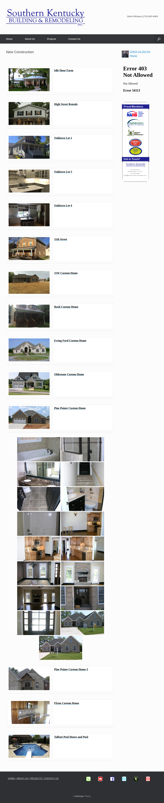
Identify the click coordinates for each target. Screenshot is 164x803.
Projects (51, 39)
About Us (30, 39)
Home (9, 39)
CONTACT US (51, 778)
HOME (11, 778)
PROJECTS (36, 778)
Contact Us (74, 39)
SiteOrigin (79, 796)
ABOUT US (22, 778)
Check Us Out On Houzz (140, 53)
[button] (159, 39)
